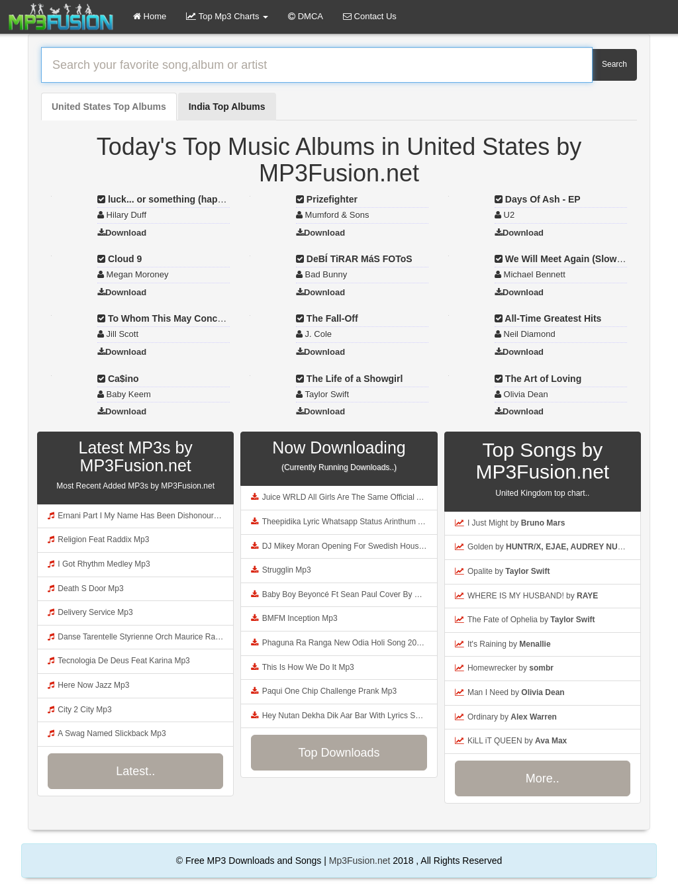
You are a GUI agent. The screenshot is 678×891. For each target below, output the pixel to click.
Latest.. (135, 771)
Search (614, 64)
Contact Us (370, 16)
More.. (542, 778)
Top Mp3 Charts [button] (227, 16)
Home (149, 16)
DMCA (305, 16)
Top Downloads (338, 752)
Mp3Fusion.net (360, 860)
